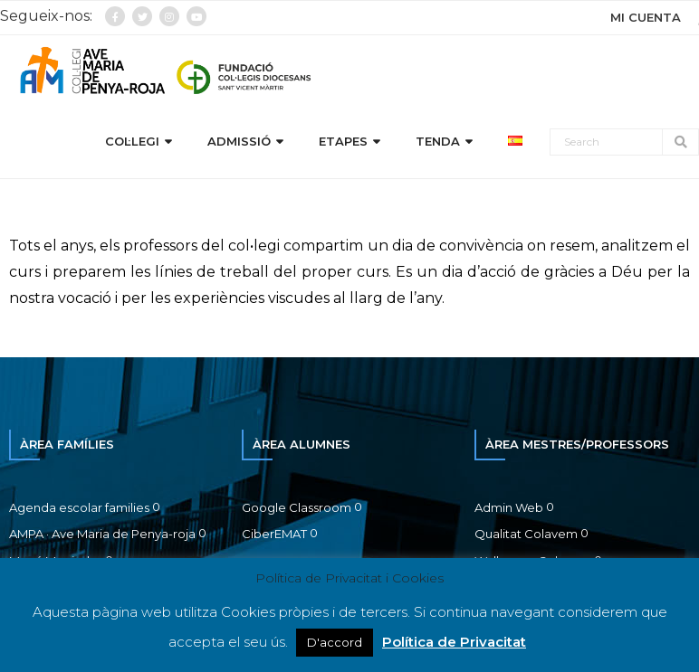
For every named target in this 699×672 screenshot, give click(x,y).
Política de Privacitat (454, 641)
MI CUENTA (645, 17)
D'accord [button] (334, 642)
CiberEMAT (274, 533)
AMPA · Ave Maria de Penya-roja (102, 533)
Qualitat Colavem (526, 533)
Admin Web (508, 507)
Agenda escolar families (79, 507)
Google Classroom (296, 507)
